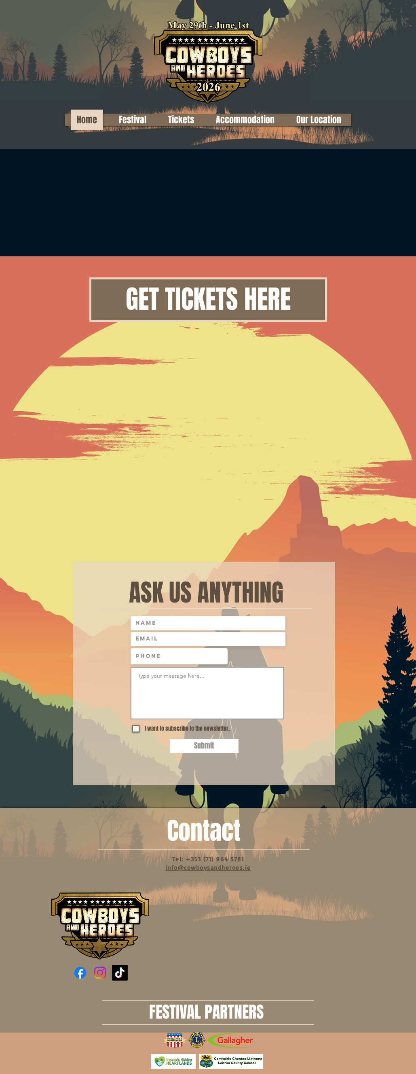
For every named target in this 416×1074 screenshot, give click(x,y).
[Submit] (204, 746)
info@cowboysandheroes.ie (208, 867)
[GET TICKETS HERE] (208, 299)
